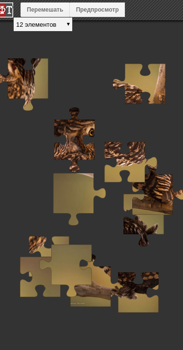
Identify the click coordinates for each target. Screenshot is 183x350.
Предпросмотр (97, 9)
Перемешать (45, 9)
